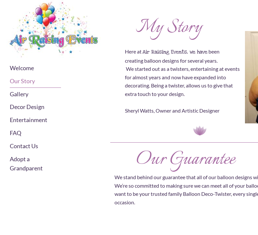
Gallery (19, 94)
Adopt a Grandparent (26, 163)
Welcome (22, 67)
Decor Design (27, 106)
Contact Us (24, 145)
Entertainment (28, 119)
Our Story (22, 81)
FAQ (15, 132)
